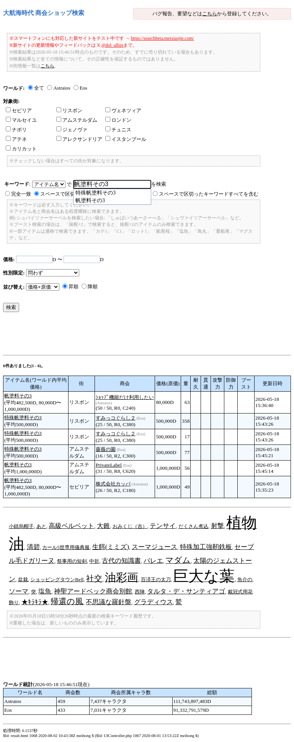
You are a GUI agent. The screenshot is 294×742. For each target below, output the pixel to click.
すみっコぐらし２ (116, 418)
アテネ (16, 139)
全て (39, 88)
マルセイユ (21, 120)
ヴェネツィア (123, 110)
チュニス (118, 129)
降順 (93, 286)
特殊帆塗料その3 (23, 417)
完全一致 (21, 194)
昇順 (73, 286)
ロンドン (118, 120)
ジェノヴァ (71, 129)
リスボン (69, 110)
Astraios (61, 88)
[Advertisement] (142, 335)
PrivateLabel (109, 465)
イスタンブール (125, 139)
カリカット (21, 149)
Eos (83, 88)
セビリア (19, 110)
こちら (209, 13)
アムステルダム (76, 120)
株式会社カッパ (113, 484)
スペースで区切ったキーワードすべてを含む (208, 194)
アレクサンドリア (79, 139)
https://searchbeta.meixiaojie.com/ (162, 38)
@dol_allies (112, 45)
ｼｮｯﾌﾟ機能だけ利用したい (125, 397)
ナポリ (16, 129)
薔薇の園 (106, 449)
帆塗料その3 (18, 396)
